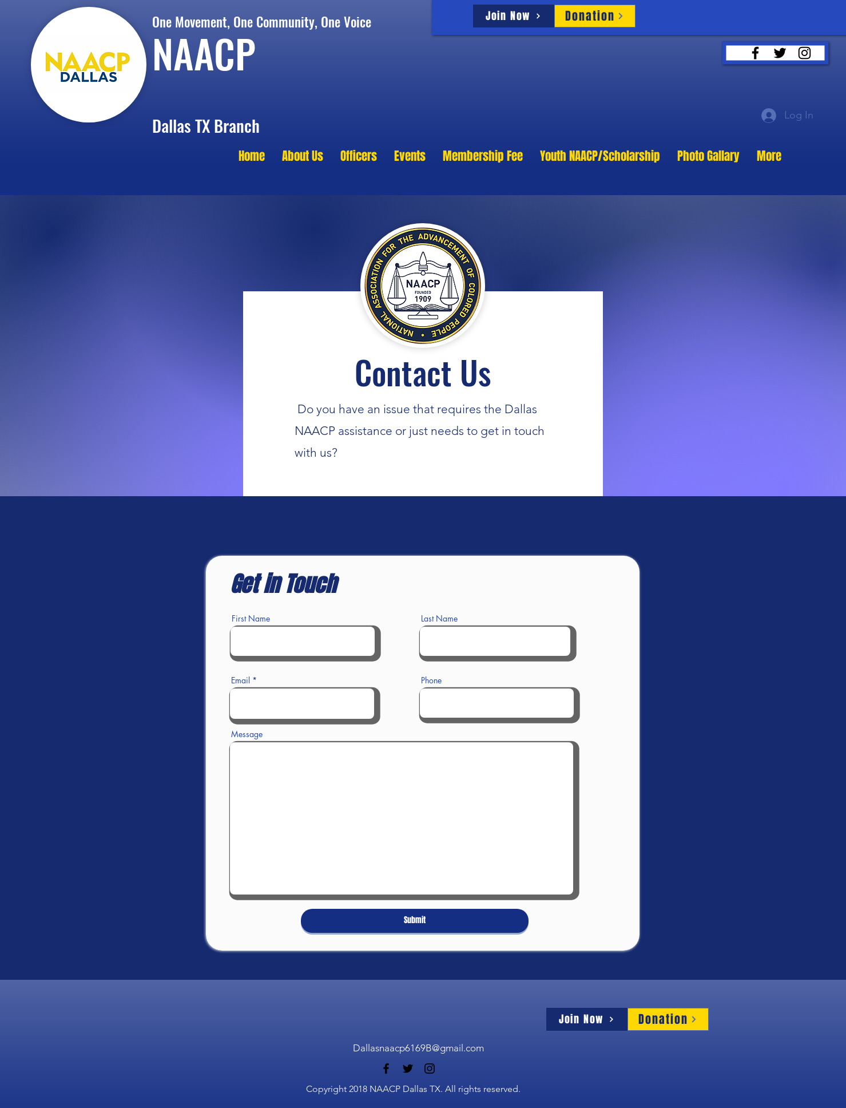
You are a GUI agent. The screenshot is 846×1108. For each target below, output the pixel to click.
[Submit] (415, 921)
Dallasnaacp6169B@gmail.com (418, 1048)
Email (240, 680)
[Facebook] (755, 53)
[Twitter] (780, 53)
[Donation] (595, 16)
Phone (431, 680)
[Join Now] (513, 16)
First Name (251, 619)
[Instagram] (804, 53)
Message (247, 734)
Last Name (439, 619)
